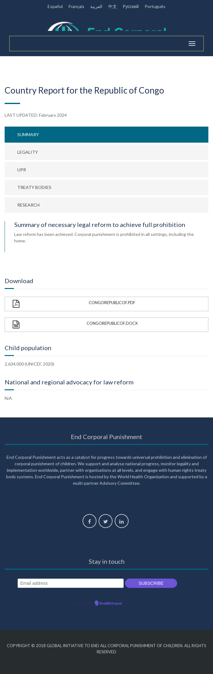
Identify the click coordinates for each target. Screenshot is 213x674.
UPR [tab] (21, 169)
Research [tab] (28, 204)
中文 (112, 6)
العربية (96, 6)
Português (155, 6)
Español (55, 6)
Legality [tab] (27, 152)
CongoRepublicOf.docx (75, 325)
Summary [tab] (28, 134)
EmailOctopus (111, 603)
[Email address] (71, 583)
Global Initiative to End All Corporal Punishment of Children (114, 645)
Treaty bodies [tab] (34, 187)
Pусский (131, 6)
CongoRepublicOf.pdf (74, 304)
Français (76, 6)
